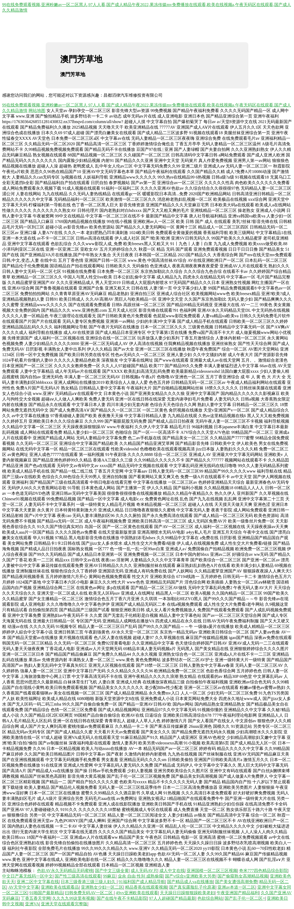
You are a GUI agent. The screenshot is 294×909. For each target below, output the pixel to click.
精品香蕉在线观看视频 (146, 887)
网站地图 (37, 110)
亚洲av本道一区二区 (236, 887)
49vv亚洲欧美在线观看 (137, 893)
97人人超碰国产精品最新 (172, 898)
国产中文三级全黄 (112, 870)
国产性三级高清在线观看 (78, 876)
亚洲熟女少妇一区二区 (102, 887)
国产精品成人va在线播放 (190, 881)
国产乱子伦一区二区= (245, 898)
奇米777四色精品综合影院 (263, 870)
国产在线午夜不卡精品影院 (122, 898)
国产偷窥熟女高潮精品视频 (242, 876)
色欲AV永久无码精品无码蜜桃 (65, 870)
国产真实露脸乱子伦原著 (192, 887)
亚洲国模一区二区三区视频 (212, 870)
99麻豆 (109, 876)
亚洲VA (32, 904)
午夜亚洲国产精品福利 (238, 893)
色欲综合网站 (210, 898)
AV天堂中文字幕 (23, 887)
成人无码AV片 (144, 870)
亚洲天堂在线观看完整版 (64, 904)
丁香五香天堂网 (35, 898)
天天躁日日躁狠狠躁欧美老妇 (187, 893)
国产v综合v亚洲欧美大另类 (190, 876)
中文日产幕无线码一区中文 (27, 876)
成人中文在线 (172, 870)
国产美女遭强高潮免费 (236, 881)
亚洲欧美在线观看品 (60, 887)
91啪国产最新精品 (46, 893)
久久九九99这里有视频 (73, 898)
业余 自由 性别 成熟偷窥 (140, 876)
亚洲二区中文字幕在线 (38, 881)
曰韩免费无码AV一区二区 (89, 893)
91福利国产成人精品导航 (142, 881)
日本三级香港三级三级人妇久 (89, 881)
